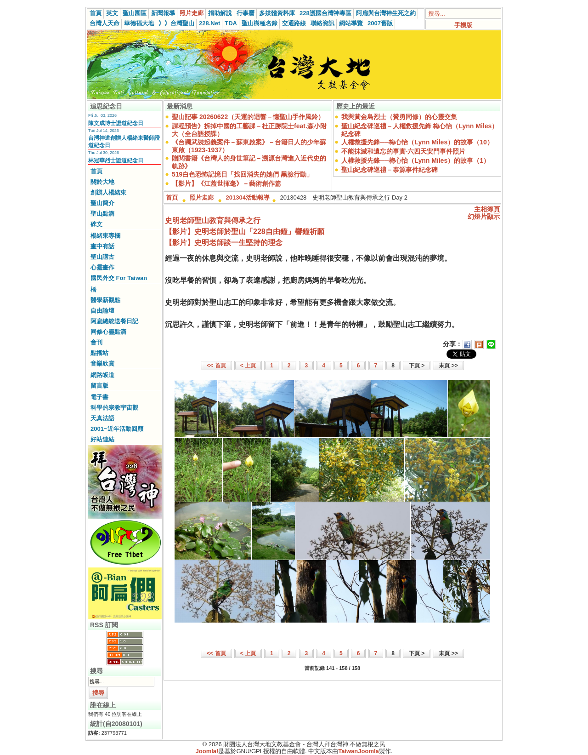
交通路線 (294, 23)
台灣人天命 (104, 23)
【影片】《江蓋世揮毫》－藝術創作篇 (226, 183)
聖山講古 (102, 256)
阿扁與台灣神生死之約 (386, 13)
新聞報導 (163, 13)
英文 (112, 13)
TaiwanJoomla (358, 751)
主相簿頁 (487, 209)
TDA (231, 23)
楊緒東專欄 (105, 235)
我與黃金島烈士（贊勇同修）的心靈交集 (399, 116)
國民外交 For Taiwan (118, 278)
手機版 (463, 25)
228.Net (209, 23)
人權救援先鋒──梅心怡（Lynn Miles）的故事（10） (417, 142)
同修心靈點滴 (108, 331)
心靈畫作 (102, 267)
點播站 (99, 352)
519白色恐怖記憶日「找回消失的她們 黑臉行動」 (242, 174)
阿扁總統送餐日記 (114, 321)
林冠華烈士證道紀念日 (115, 160)
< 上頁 (248, 365)
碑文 (96, 224)
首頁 (96, 13)
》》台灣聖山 (176, 23)
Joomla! (207, 751)
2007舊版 (380, 23)
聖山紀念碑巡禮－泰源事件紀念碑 (389, 169)
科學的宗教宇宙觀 (114, 407)
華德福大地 (139, 23)
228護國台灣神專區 (325, 13)
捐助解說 (220, 13)
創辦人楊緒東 (108, 192)
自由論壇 (102, 310)
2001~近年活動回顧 (116, 428)
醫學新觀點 (105, 300)
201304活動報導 (248, 197)
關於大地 (102, 181)
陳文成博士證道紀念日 (115, 123)
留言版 (99, 385)
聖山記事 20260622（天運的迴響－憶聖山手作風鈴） (248, 116)
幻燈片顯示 (484, 216)
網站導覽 (351, 23)
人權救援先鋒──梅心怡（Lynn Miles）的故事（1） (415, 160)
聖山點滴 (102, 213)
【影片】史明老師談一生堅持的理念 (224, 242)
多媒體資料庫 (277, 13)
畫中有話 (102, 246)
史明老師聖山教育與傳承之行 (212, 220)
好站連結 (102, 439)
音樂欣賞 (102, 363)
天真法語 (102, 418)
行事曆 (245, 13)
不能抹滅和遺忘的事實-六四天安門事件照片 (403, 151)
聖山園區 (135, 13)
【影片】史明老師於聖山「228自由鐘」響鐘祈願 (244, 231)
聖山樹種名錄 (259, 23)
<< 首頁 (216, 365)
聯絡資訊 (322, 23)
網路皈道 (102, 375)
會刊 (96, 342)
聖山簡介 (102, 203)
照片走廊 (192, 13)
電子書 (99, 397)
